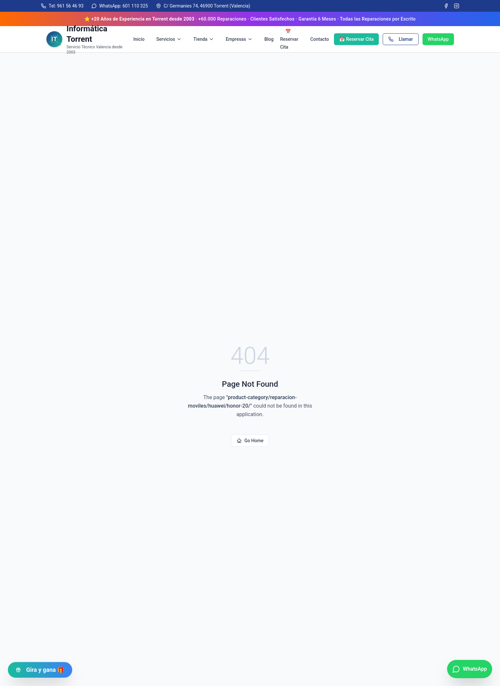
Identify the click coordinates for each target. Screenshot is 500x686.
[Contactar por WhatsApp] (469, 669)
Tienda (203, 39)
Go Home (250, 440)
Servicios (169, 39)
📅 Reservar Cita (289, 39)
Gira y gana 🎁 (40, 667)
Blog (269, 39)
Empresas (239, 39)
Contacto (319, 39)
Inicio (138, 39)
